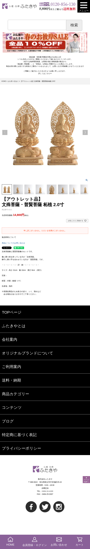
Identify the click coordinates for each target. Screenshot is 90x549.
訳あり (16, 81)
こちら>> (48, 73)
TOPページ (12, 312)
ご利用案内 (11, 366)
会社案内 (9, 339)
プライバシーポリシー (21, 448)
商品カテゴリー (15, 394)
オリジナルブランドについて (27, 353)
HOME (3, 81)
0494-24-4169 (47, 491)
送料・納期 (11, 380)
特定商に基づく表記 (19, 435)
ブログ (8, 421)
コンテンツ (12, 407)
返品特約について (9, 237)
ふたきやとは (14, 326)
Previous (4, 132)
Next (85, 132)
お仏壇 (10, 81)
